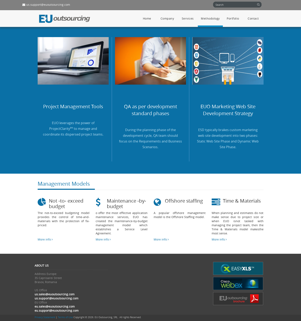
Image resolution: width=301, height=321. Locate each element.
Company (167, 18)
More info (45, 239)
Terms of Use (65, 317)
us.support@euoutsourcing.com (46, 5)
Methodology (210, 18)
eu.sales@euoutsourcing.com (55, 306)
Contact (253, 18)
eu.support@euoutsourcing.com (57, 310)
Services (188, 18)
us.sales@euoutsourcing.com (54, 294)
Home (147, 18)
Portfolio (233, 18)
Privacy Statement (45, 317)
